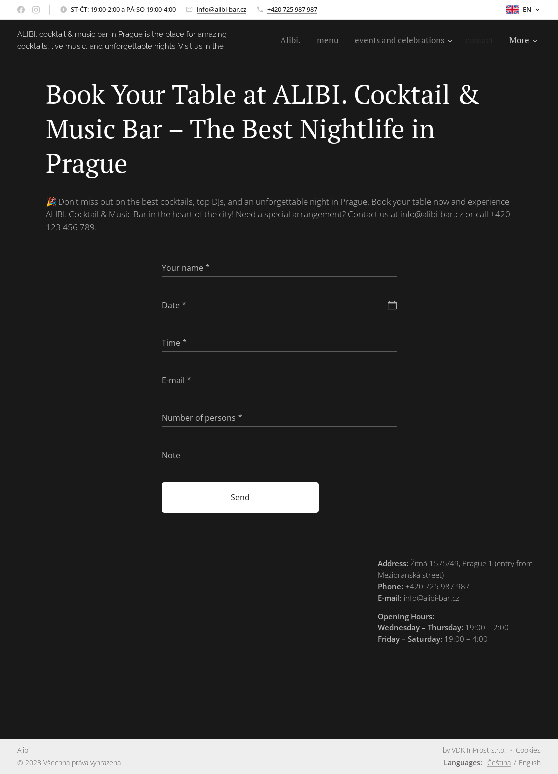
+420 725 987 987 (292, 9)
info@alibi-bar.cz (221, 9)
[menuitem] (291, 40)
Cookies (528, 750)
